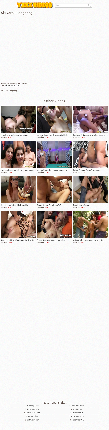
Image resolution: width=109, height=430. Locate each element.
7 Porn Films (33, 416)
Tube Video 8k (33, 409)
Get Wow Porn (33, 420)
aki (6, 85)
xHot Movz (77, 409)
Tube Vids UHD (78, 420)
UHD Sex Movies (33, 413)
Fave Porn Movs (77, 406)
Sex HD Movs (77, 413)
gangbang (17, 85)
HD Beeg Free (33, 406)
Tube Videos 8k (77, 416)
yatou (10, 85)
